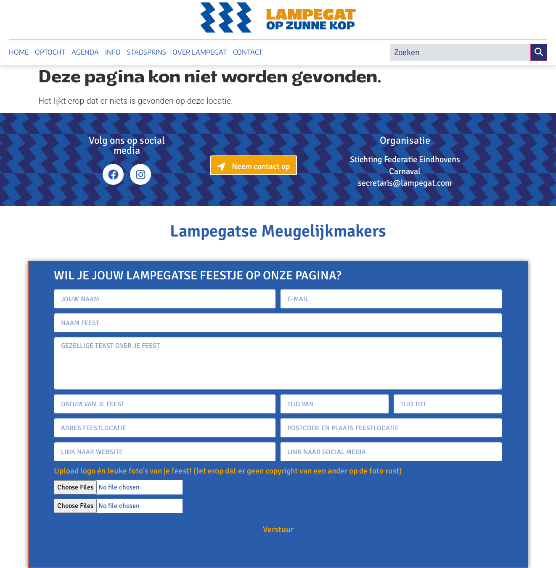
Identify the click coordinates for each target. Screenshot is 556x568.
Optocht (50, 52)
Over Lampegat (199, 52)
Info (113, 52)
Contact (247, 52)
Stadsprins (146, 52)
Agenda (85, 52)
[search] (460, 52)
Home (19, 52)
